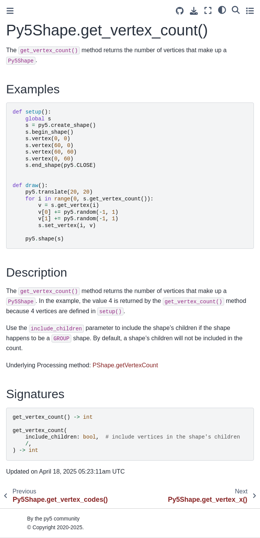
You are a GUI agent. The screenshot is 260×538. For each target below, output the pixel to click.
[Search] (236, 9)
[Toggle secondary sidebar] (250, 10)
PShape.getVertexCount (125, 365)
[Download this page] (194, 11)
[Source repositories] (180, 11)
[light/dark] (222, 9)
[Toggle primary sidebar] (10, 10)
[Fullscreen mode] (208, 10)
